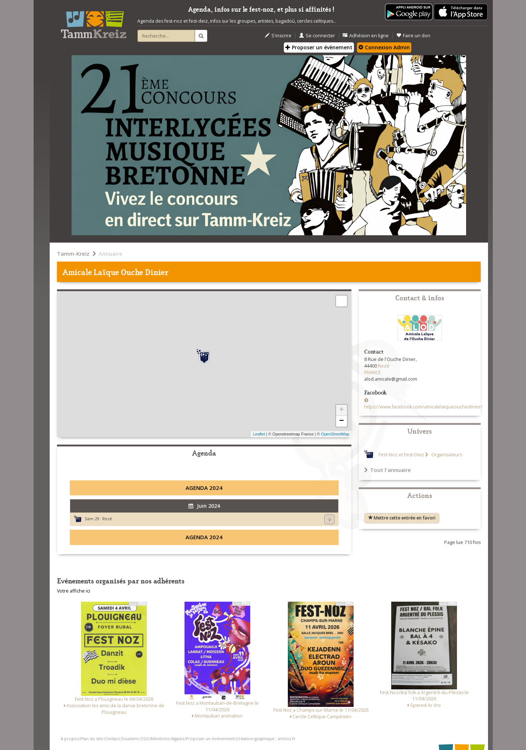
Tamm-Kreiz (73, 253)
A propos (70, 738)
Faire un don (413, 36)
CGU (145, 738)
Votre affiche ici (73, 591)
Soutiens (130, 738)
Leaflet (259, 434)
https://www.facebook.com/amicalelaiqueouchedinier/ (423, 407)
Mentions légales (167, 738)
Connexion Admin (384, 47)
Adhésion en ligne (366, 36)
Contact (112, 738)
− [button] (341, 421)
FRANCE (372, 372)
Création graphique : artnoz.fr (266, 738)
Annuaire (110, 253)
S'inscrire (278, 36)
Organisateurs (446, 455)
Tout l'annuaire (387, 469)
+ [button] (341, 410)
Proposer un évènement (318, 47)
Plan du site (91, 738)
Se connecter (317, 36)
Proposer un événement (210, 738)
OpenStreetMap (335, 434)
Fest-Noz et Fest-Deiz (401, 455)
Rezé (107, 518)
